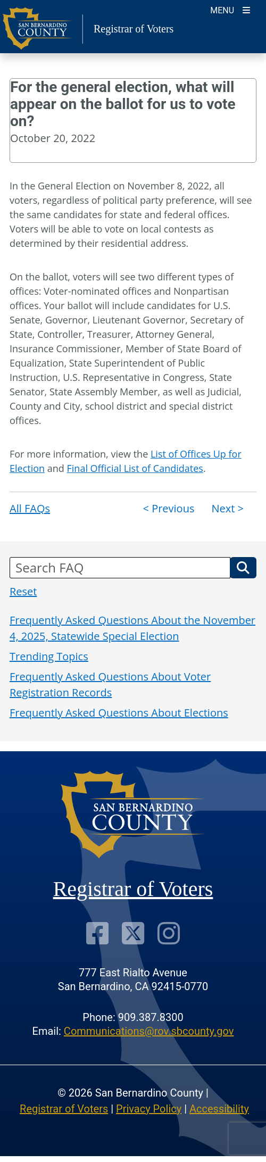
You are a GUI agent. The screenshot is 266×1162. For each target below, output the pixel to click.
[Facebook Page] (97, 933)
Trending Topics (49, 656)
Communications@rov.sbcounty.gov (149, 1031)
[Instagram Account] (168, 933)
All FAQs (30, 508)
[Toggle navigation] (230, 9)
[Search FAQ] (120, 567)
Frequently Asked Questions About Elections (119, 713)
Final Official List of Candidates (135, 468)
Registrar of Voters (64, 1108)
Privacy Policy (148, 1108)
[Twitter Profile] (133, 933)
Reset (23, 591)
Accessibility (219, 1108)
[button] (243, 567)
